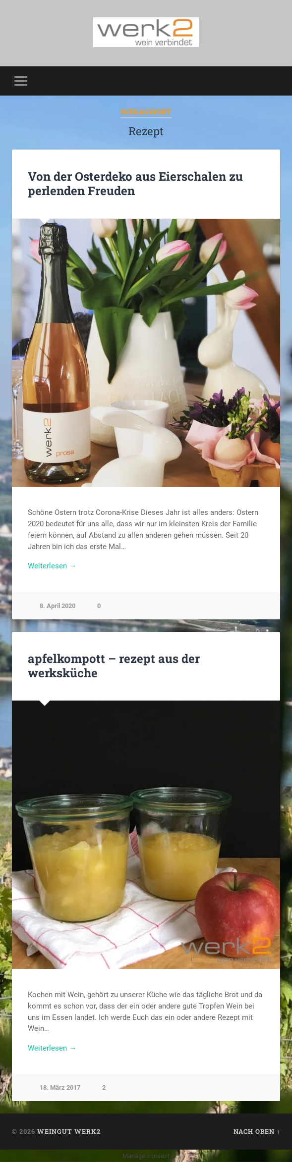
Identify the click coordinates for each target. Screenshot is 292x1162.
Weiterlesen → (52, 565)
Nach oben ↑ (257, 1131)
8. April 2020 (57, 605)
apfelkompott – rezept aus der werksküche (114, 666)
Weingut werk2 (69, 1131)
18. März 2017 (60, 1087)
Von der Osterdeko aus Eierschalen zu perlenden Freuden (135, 183)
